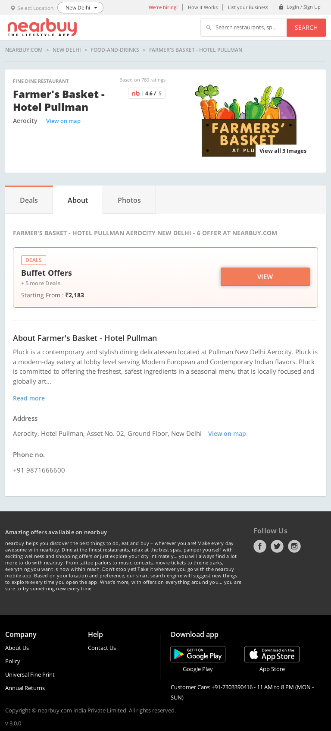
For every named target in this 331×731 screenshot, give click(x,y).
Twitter (277, 546)
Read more (29, 398)
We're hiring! (163, 7)
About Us (17, 648)
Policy (12, 661)
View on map (63, 121)
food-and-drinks (115, 50)
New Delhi (67, 50)
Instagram (294, 546)
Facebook (259, 546)
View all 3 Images (282, 150)
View (265, 276)
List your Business (248, 7)
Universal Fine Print (30, 674)
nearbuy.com (24, 50)
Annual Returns (25, 688)
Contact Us (102, 648)
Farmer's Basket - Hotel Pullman (195, 50)
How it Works (203, 7)
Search (306, 27)
